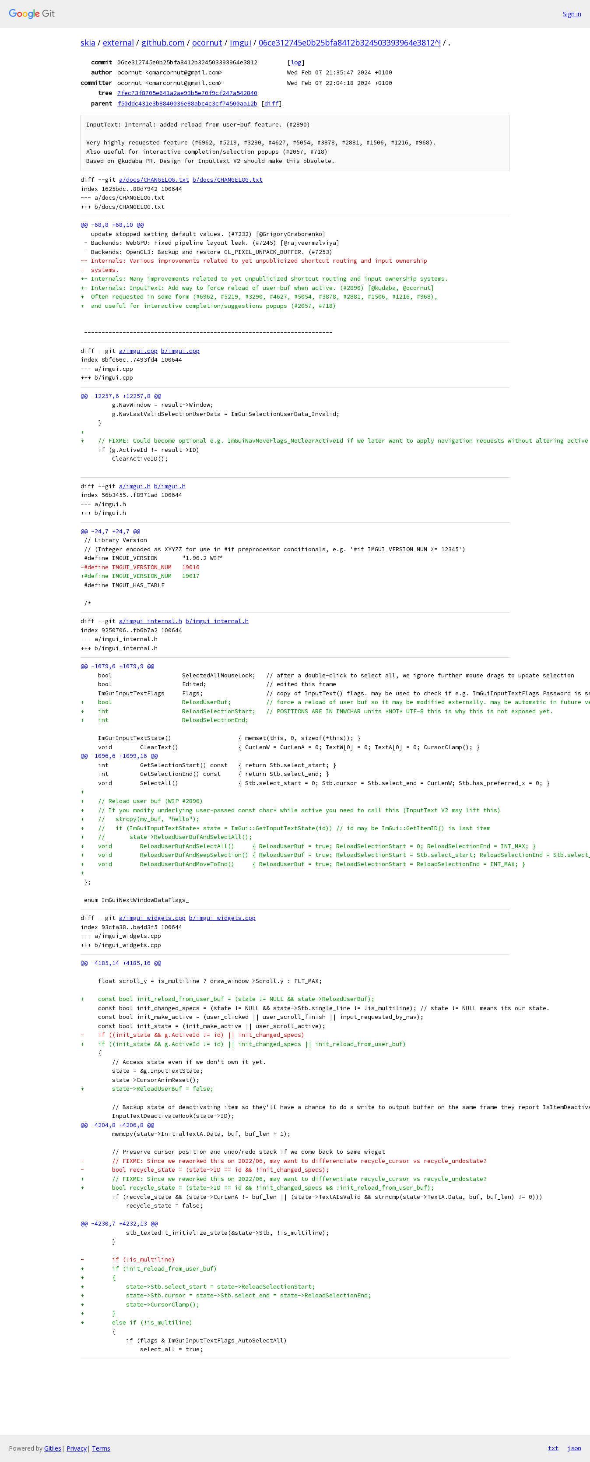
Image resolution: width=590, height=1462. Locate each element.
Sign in (572, 14)
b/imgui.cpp (180, 351)
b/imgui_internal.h (217, 621)
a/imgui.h (135, 486)
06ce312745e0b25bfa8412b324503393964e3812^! (350, 42)
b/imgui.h (170, 486)
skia (88, 42)
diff (271, 103)
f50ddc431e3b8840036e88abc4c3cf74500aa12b (187, 103)
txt (553, 1448)
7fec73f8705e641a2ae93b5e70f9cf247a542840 (187, 93)
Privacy (77, 1448)
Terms (101, 1448)
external (118, 42)
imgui (240, 42)
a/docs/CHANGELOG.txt (154, 179)
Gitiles (52, 1448)
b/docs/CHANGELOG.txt (228, 179)
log (296, 62)
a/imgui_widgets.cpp (152, 918)
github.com (163, 42)
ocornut (207, 42)
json (574, 1448)
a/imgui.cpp (138, 351)
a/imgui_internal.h (150, 621)
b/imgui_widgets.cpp (222, 918)
